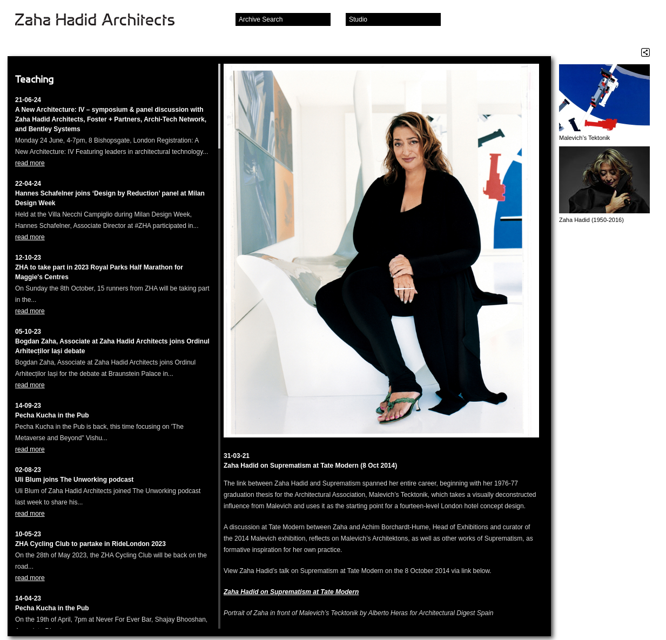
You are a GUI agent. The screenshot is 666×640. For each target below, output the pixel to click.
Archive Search (260, 19)
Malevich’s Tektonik (584, 137)
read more (30, 163)
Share (645, 52)
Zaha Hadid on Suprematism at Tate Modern (291, 592)
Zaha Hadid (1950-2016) (591, 220)
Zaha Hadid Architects (103, 20)
